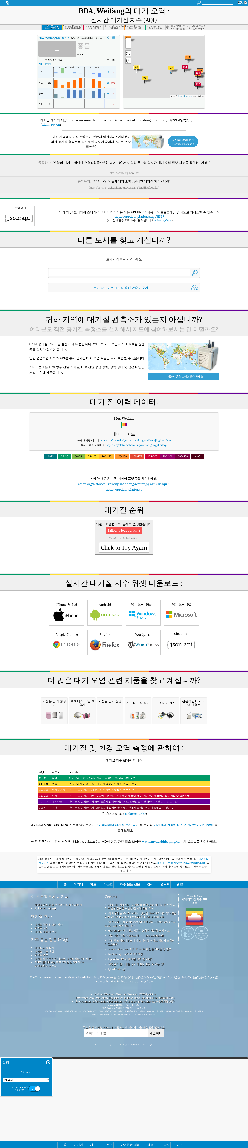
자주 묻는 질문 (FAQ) (49, 1028)
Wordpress (143, 634)
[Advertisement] (124, 679)
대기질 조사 (41, 1004)
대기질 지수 (54, 30)
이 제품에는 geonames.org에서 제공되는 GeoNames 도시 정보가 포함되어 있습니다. (140, 1011)
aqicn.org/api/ (162, 212)
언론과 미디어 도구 (46, 996)
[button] (197, 78)
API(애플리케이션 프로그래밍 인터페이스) (59, 1050)
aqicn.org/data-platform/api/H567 (139, 208)
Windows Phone (143, 604)
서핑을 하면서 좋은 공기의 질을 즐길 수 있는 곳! (136, 1052)
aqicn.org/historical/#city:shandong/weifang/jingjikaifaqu (135, 432)
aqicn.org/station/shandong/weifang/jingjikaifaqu (137, 437)
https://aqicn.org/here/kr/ (124, 164)
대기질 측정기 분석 (46, 1020)
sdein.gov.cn (51, 116)
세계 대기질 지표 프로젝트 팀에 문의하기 (58, 993)
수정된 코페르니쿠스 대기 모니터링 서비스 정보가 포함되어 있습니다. (139, 1030)
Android (104, 604)
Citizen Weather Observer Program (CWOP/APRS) (125, 1082)
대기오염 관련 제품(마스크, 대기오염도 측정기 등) (63, 1047)
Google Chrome (66, 634)
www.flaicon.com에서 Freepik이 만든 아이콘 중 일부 (139, 1037)
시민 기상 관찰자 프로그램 (123, 1023)
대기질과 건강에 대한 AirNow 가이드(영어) (184, 913)
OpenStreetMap (185, 88)
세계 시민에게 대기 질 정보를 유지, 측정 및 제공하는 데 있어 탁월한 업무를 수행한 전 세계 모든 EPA (140, 994)
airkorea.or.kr (135, 902)
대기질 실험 (41, 1016)
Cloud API (181, 633)
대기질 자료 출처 (44, 1036)
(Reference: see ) (124, 880)
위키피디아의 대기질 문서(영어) (118, 913)
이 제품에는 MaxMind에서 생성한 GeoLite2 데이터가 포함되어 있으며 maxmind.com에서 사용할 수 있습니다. (141, 1003)
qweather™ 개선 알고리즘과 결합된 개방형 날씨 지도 (139, 1018)
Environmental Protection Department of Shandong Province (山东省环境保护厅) (125, 1086)
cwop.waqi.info (154, 1023)
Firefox (104, 634)
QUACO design (117, 1057)
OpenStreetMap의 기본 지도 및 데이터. (131, 1047)
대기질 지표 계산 (44, 1039)
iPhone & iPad (66, 604)
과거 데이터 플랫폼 (46, 1054)
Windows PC (181, 604)
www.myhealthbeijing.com (162, 930)
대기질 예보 (41, 1043)
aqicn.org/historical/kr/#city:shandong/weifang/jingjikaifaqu (122, 476)
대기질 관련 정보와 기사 (49, 1012)
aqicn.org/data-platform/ (124, 481)
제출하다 (155, 1121)
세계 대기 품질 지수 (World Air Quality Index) (181, 951)
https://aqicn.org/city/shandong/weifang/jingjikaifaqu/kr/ (124, 179)
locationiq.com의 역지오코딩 (125, 1042)
